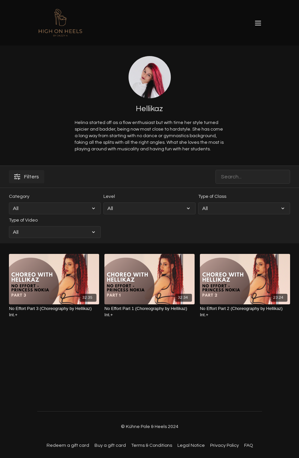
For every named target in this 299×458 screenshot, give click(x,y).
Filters (26, 177)
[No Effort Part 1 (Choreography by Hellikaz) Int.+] (149, 311)
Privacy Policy (224, 445)
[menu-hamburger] (258, 23)
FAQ (248, 445)
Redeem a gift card (68, 445)
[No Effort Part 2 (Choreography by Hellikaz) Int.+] (245, 311)
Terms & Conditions (151, 445)
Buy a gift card (110, 445)
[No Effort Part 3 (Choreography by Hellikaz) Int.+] (54, 311)
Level (109, 196)
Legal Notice (191, 445)
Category (19, 196)
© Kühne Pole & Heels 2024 (149, 426)
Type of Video (23, 220)
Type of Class (212, 196)
